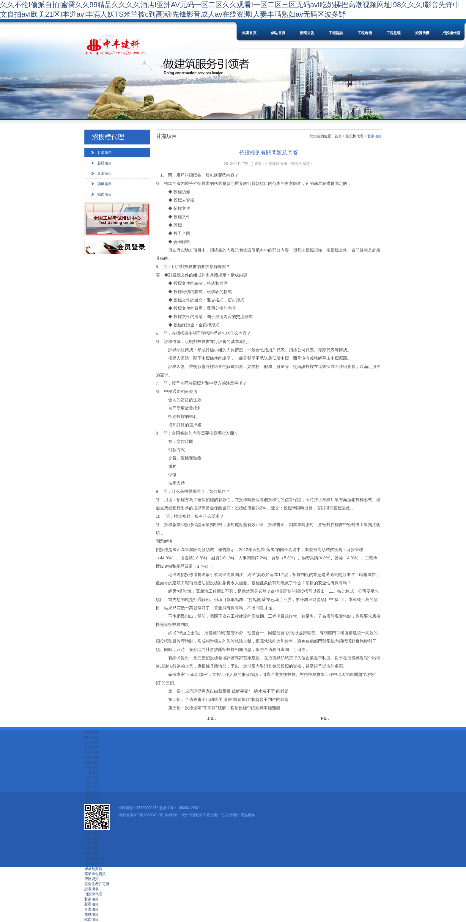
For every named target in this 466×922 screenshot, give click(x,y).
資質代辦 (422, 33)
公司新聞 (91, 758)
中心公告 (91, 752)
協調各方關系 (95, 859)
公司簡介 (91, 742)
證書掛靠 (91, 889)
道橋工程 (91, 783)
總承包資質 (93, 869)
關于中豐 (91, 737)
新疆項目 (104, 163)
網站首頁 (278, 33)
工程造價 (365, 33)
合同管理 (91, 849)
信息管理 (91, 854)
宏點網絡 (248, 815)
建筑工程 (91, 778)
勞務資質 (91, 879)
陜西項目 (104, 194)
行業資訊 (91, 768)
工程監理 (393, 33)
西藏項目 (104, 184)
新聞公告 (307, 33)
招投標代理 (451, 33)
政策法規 (91, 763)
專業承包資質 (95, 874)
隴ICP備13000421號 (146, 815)
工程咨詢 (336, 33)
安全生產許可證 (96, 884)
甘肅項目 (104, 153)
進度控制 (91, 843)
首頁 (338, 136)
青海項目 (104, 174)
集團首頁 (249, 33)
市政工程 (91, 788)
